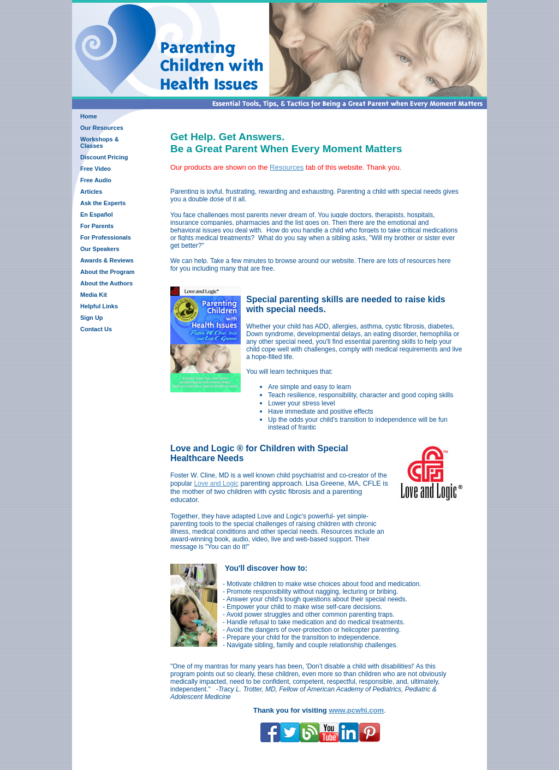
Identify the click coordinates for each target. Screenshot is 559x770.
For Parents (97, 226)
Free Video (95, 168)
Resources (287, 167)
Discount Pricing (104, 157)
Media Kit (93, 294)
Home (88, 116)
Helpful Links (99, 306)
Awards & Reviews (107, 260)
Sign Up (91, 317)
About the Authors (106, 283)
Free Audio (95, 180)
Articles (91, 191)
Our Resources (101, 127)
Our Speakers (100, 249)
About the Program (107, 271)
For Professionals (105, 237)
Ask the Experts (103, 203)
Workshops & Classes (99, 142)
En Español (96, 214)
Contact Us (96, 329)
